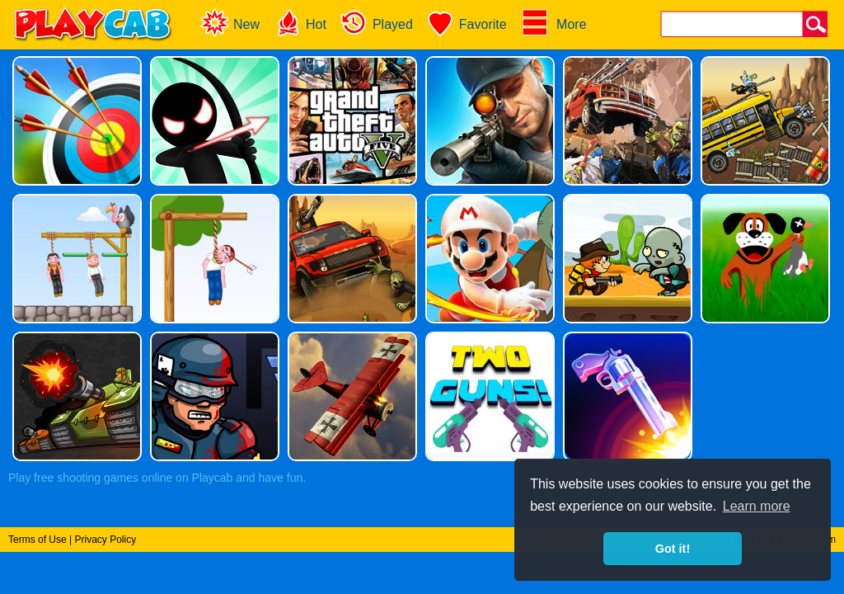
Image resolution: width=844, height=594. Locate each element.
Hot (299, 22)
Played (376, 22)
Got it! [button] (672, 548)
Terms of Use (37, 539)
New (230, 22)
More (553, 22)
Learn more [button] (756, 506)
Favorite (466, 22)
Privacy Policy (105, 539)
